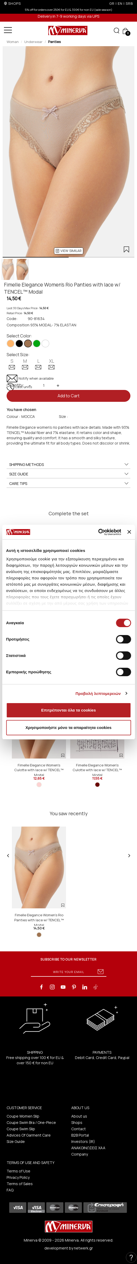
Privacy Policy (18, 1177)
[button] (68, 250)
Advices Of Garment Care (29, 1135)
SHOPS (14, 3)
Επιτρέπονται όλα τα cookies (68, 710)
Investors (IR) (83, 1141)
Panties (54, 41)
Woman (13, 41)
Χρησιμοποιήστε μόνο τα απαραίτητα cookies (69, 727)
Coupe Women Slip (23, 1116)
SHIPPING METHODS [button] (69, 464)
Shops (76, 1122)
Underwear (33, 41)
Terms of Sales (20, 1183)
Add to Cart (68, 396)
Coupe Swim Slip (21, 1128)
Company (79, 1154)
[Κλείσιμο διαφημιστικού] (129, 532)
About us (79, 1116)
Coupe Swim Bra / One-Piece (31, 1122)
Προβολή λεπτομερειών (98, 693)
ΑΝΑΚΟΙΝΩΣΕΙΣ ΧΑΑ (88, 1147)
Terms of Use (18, 1171)
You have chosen (21, 409)
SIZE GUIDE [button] (69, 474)
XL (51, 364)
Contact (78, 1128)
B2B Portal (80, 1135)
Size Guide (16, 1141)
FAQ (10, 1190)
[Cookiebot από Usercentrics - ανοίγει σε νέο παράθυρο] (98, 532)
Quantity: (15, 385)
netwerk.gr (83, 1248)
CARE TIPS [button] (69, 483)
